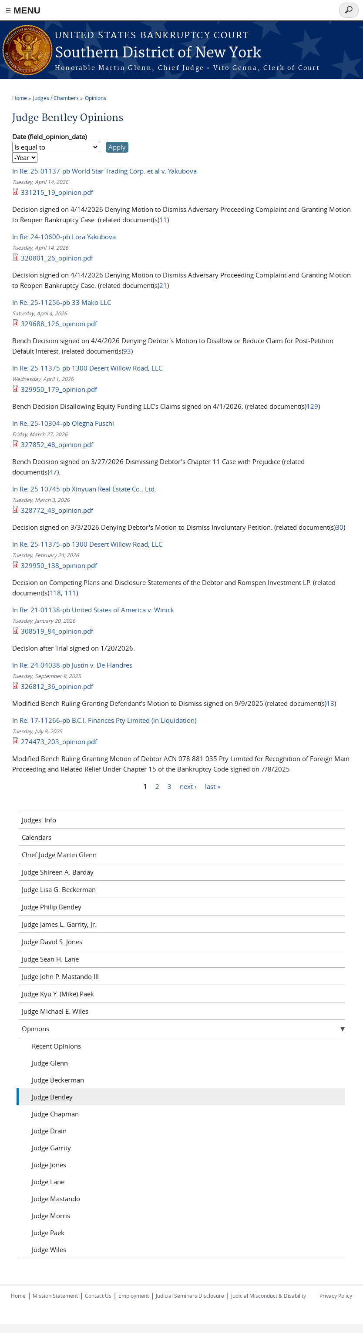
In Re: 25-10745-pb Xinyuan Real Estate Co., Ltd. (84, 488)
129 (312, 406)
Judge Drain (49, 1130)
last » (212, 786)
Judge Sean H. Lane (50, 959)
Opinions (95, 97)
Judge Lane (48, 1181)
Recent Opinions (56, 1046)
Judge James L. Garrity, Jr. (59, 924)
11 (163, 219)
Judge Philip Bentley (51, 906)
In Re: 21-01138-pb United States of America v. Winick (93, 609)
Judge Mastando (56, 1198)
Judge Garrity (51, 1147)
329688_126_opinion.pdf (59, 323)
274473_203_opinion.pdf (59, 741)
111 (70, 592)
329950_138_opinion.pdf (59, 565)
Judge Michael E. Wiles (55, 1011)
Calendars (36, 837)
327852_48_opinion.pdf (57, 444)
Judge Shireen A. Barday (58, 872)
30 (339, 527)
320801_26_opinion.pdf (57, 258)
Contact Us (98, 1295)
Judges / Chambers (56, 97)
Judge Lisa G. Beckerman (59, 889)
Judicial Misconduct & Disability (268, 1295)
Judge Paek (48, 1232)
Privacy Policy (335, 1295)
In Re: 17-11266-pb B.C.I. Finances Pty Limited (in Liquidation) (104, 720)
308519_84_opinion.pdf (57, 631)
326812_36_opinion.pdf (57, 686)
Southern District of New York (158, 53)
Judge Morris (51, 1215)
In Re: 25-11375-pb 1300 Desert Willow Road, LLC (87, 368)
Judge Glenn (50, 1063)
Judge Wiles (49, 1249)
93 (127, 351)
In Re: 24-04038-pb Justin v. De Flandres (72, 665)
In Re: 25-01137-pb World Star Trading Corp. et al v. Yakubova (104, 171)
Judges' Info (39, 819)
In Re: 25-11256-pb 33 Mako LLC (61, 302)
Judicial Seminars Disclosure (190, 1295)
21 (163, 285)
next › (188, 786)
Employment (133, 1295)
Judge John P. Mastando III (60, 976)
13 (330, 703)
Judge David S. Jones (52, 941)
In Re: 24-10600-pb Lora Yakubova (64, 236)
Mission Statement (55, 1295)
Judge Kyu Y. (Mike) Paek (58, 993)
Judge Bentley (52, 1096)
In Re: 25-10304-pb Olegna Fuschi (63, 423)
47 (53, 472)
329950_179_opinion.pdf (59, 389)
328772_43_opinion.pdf (57, 510)
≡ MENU (23, 10)
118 (55, 592)
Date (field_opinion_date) (49, 136)
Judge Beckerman (58, 1080)
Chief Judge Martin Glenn (59, 854)
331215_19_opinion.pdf (57, 192)
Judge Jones (49, 1164)
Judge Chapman (55, 1113)
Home (19, 97)
